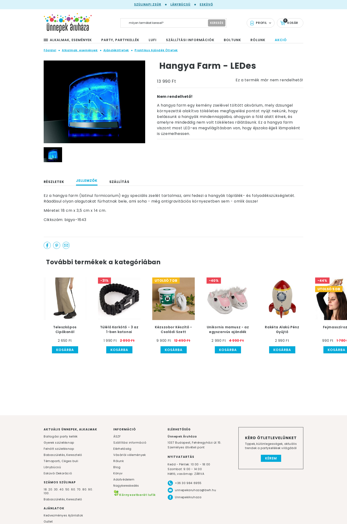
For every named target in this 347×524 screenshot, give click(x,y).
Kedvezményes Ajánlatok (63, 515)
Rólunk (118, 461)
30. (56, 489)
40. (61, 489)
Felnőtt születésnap (59, 449)
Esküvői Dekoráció (58, 473)
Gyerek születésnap (59, 443)
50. (68, 489)
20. (50, 489)
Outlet (48, 522)
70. (79, 489)
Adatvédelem (124, 479)
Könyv (118, 473)
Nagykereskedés (126, 486)
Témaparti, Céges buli (61, 461)
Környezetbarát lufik (134, 495)
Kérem (271, 458)
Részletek (54, 181)
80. (85, 489)
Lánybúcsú (180, 4)
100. (47, 493)
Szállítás (119, 181)
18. (46, 489)
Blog (116, 467)
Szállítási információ (129, 443)
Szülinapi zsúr (147, 4)
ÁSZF (117, 436)
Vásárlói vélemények (129, 455)
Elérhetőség (122, 449)
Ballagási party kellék (60, 436)
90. (90, 489)
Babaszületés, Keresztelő (63, 455)
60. (74, 489)
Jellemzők (86, 180)
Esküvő (206, 4)
